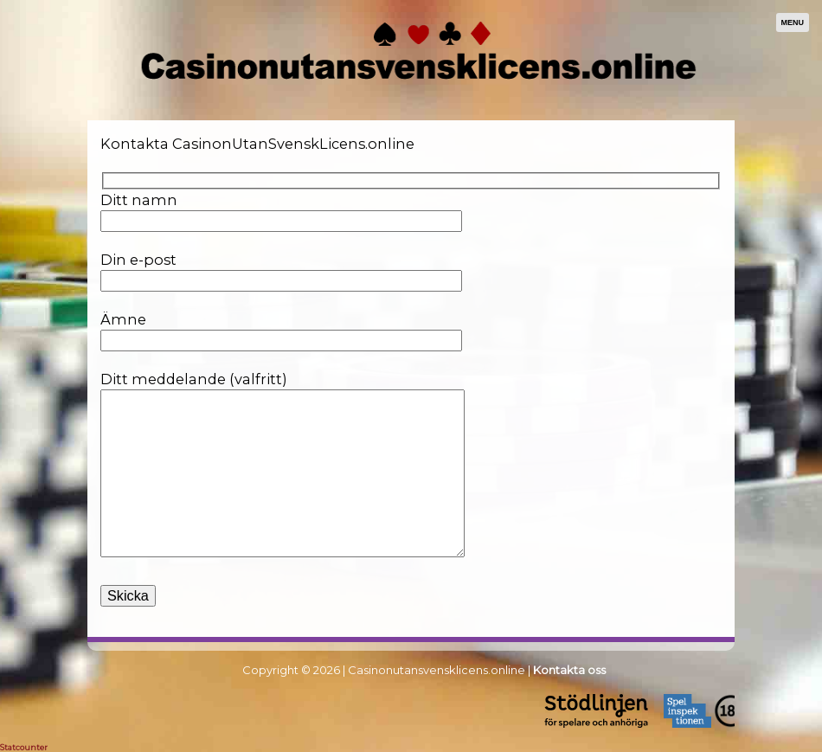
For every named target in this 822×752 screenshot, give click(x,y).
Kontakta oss (569, 670)
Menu (793, 22)
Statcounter (24, 747)
